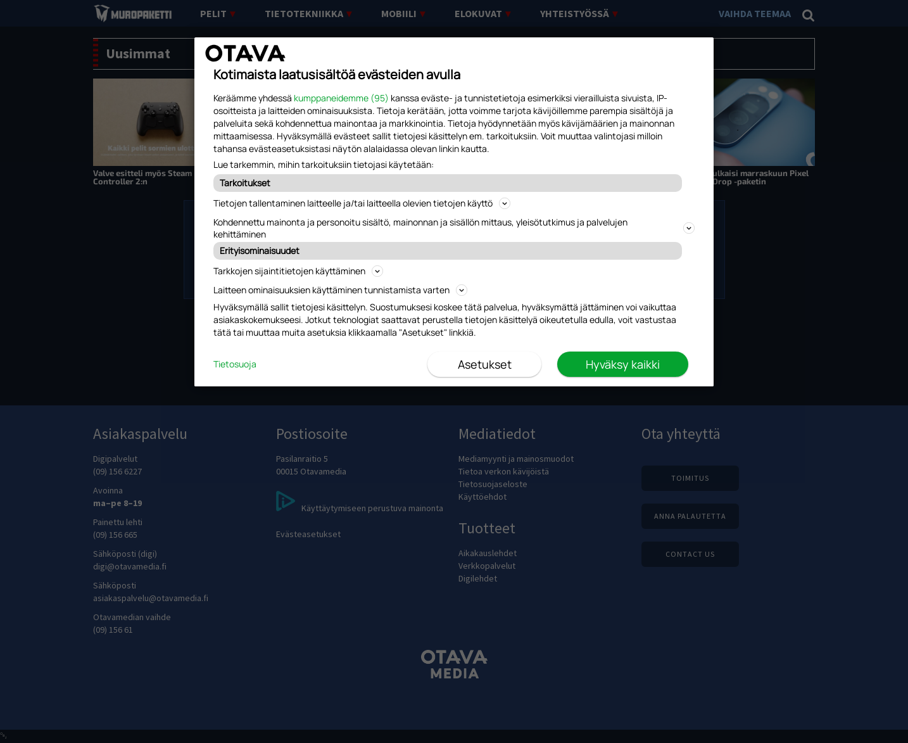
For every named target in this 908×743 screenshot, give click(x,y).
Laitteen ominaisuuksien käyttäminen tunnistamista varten (340, 290)
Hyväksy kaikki (623, 364)
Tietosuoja (234, 364)
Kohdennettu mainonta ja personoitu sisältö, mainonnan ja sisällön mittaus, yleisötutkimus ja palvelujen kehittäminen (454, 228)
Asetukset (485, 364)
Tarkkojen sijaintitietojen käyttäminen (298, 271)
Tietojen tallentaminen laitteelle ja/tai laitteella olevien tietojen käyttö (361, 203)
